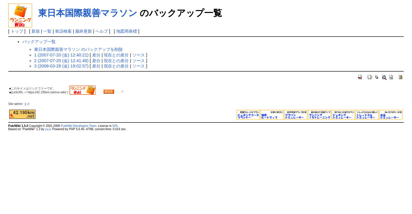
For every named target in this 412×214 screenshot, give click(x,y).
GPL (115, 126)
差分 (96, 55)
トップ (17, 31)
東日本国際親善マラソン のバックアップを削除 (78, 49)
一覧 (47, 31)
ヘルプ (101, 31)
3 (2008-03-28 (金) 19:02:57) (61, 66)
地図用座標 (126, 31)
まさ (28, 104)
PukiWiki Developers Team (79, 126)
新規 (36, 31)
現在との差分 (116, 55)
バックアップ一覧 (39, 41)
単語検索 (63, 31)
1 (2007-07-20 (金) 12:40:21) (61, 55)
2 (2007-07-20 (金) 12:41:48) (61, 60)
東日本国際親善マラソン (87, 13)
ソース (138, 55)
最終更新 (83, 31)
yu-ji (48, 129)
